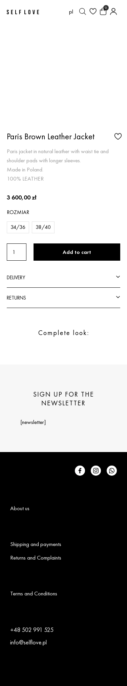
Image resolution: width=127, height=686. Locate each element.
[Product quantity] (16, 252)
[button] (117, 136)
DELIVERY (16, 277)
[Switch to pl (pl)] (71, 11)
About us (19, 508)
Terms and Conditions (33, 593)
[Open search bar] (82, 11)
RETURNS (16, 297)
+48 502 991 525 (32, 630)
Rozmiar (18, 212)
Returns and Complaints (35, 557)
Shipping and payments (35, 544)
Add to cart (77, 252)
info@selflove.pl (28, 642)
